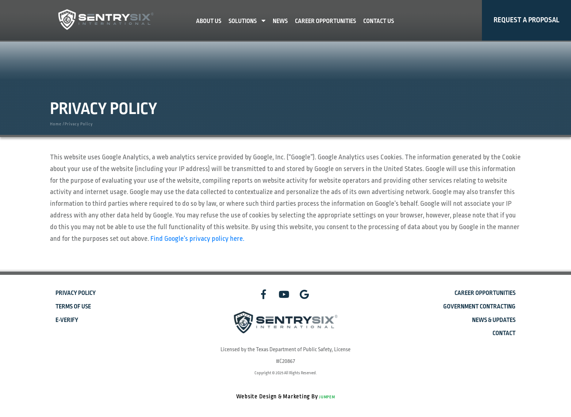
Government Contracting (479, 306)
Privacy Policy (75, 293)
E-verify (66, 320)
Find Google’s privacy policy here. (197, 238)
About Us (208, 21)
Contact (504, 333)
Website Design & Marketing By (277, 397)
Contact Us (378, 21)
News (280, 21)
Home (55, 124)
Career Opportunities (325, 21)
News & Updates (494, 320)
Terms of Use (73, 306)
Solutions (247, 21)
